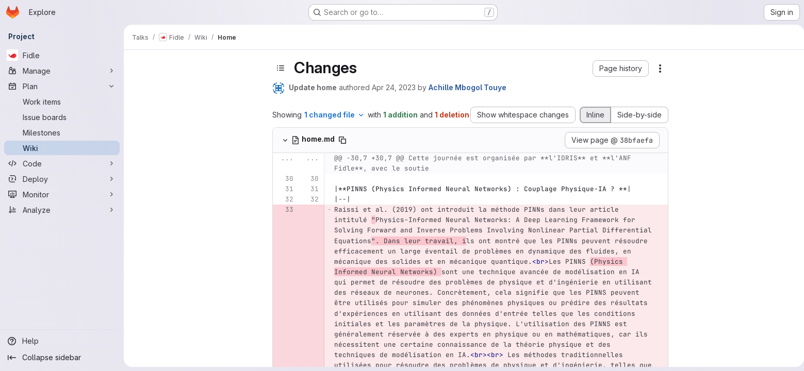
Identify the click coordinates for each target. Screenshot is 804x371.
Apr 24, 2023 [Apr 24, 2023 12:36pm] (448, 87)
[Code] (62, 163)
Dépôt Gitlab (172, 244)
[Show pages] (211, 64)
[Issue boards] (62, 117)
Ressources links (179, 323)
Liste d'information (182, 196)
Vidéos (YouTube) (183, 186)
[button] (675, 68)
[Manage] (62, 70)
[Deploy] (62, 179)
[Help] (62, 341)
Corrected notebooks (188, 285)
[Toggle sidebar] (335, 68)
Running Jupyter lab (185, 275)
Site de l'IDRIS (175, 361)
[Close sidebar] (142, 64)
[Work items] (62, 101)
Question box (173, 234)
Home (148, 106)
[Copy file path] (397, 140)
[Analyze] (62, 210)
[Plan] (62, 86)
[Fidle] (62, 55)
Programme (171, 165)
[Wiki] (62, 148)
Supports (167, 176)
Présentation (174, 155)
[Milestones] (62, 132)
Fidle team (168, 117)
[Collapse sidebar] (62, 357)
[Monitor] (62, 194)
